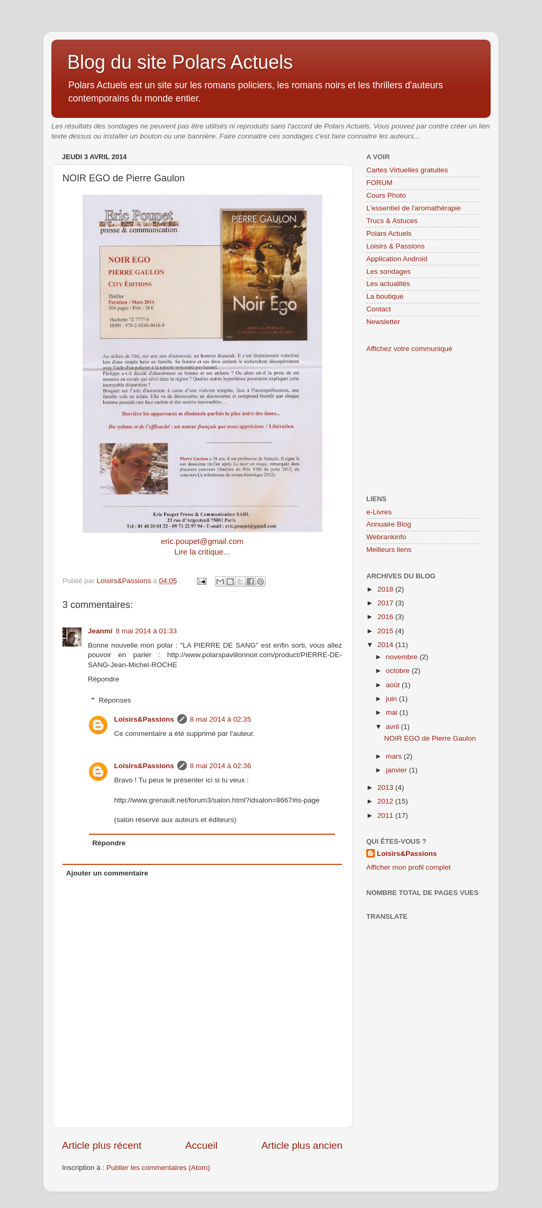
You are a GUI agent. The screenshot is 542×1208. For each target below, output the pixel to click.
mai (393, 712)
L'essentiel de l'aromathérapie (413, 208)
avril (393, 727)
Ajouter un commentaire (107, 873)
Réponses (115, 700)
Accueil (201, 1145)
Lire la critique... (202, 552)
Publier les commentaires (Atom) (158, 1168)
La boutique (385, 296)
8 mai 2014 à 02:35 (220, 719)
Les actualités (388, 284)
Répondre (103, 679)
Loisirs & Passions (395, 246)
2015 (386, 631)
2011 (386, 815)
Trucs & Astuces (392, 221)
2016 (386, 617)
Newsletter (383, 322)
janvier (397, 770)
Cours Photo (386, 195)
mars (395, 756)
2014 (386, 645)
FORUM (379, 183)
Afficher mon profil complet (408, 867)
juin (392, 699)
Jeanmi (100, 631)
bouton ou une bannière (177, 136)
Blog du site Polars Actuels (180, 62)
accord (301, 126)
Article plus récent (101, 1145)
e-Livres (379, 512)
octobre (399, 671)
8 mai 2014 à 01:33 (146, 631)
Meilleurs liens (389, 550)
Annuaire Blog (388, 524)
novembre (403, 657)
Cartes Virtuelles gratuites (407, 170)
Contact (378, 309)
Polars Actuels (389, 233)
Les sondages (388, 271)
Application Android (397, 259)
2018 (386, 589)
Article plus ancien (301, 1145)
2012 (386, 801)
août (394, 685)
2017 (386, 603)
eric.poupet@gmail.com (202, 541)
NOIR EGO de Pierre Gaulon (430, 738)
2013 (386, 787)
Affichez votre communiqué (409, 349)
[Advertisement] (419, 423)
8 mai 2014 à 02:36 (220, 766)
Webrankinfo (386, 537)
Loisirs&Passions (144, 719)
